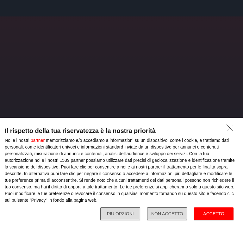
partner (38, 140)
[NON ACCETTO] (232, 129)
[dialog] (121, 173)
